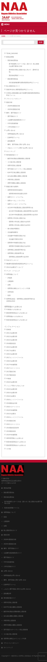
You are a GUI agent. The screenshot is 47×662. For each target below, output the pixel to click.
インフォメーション (12, 327)
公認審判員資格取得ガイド (17, 120)
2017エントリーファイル (14, 357)
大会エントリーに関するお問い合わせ (20, 148)
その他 (8, 449)
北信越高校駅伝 (13, 232)
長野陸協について (12, 274)
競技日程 (9, 102)
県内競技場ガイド (12, 155)
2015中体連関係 (11, 435)
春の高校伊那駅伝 (14, 229)
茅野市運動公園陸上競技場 (17, 183)
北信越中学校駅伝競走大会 (17, 236)
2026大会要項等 (11, 361)
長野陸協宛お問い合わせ (16, 134)
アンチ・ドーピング (13, 271)
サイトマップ (10, 151)
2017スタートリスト (13, 368)
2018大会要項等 (11, 382)
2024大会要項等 (11, 347)
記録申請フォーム (14, 137)
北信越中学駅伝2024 (16, 239)
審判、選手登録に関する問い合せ (19, 144)
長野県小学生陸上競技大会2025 (19, 222)
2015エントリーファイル (14, 417)
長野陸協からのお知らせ (14, 316)
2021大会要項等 (11, 333)
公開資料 (11, 281)
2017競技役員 (11, 375)
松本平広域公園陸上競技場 (17, 172)
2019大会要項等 (11, 389)
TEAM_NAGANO (12, 53)
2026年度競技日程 (14, 106)
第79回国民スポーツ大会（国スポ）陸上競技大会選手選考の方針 (24, 65)
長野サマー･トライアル (15, 197)
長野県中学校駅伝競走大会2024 (19, 246)
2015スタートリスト (13, 424)
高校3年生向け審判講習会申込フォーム (19, 89)
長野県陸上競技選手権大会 (17, 250)
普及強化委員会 (13, 60)
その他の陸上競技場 (14, 162)
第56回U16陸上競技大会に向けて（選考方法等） (24, 71)
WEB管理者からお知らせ (14, 438)
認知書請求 (11, 141)
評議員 (10, 278)
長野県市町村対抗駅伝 (15, 190)
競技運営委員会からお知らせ (16, 445)
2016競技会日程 (11, 403)
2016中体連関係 (11, 410)
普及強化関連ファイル (16, 75)
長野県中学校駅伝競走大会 (17, 243)
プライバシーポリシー (13, 99)
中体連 (8, 378)
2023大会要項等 (11, 340)
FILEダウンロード (12, 260)
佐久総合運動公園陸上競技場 (17, 176)
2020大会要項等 (11, 393)
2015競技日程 (11, 421)
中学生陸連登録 (13, 123)
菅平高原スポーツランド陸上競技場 (20, 169)
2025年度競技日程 (14, 109)
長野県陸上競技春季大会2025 (19, 257)
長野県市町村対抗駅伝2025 (18, 194)
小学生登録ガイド (14, 127)
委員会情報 (10, 57)
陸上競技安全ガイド (13, 86)
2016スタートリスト (13, 407)
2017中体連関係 (11, 364)
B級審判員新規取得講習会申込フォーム (19, 264)
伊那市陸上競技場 (14, 179)
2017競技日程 (11, 371)
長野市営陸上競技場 (14, 165)
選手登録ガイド (13, 116)
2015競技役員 (11, 431)
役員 (9, 295)
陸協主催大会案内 (12, 186)
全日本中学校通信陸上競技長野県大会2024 (23, 215)
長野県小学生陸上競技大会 (17, 218)
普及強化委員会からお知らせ (16, 442)
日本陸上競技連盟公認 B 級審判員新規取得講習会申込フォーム (23, 94)
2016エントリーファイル (14, 399)
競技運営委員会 (13, 79)
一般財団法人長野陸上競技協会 (20, 656)
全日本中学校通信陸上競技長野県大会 (20, 207)
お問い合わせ (10, 130)
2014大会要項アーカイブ (14, 267)
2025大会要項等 (11, 354)
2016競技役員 (11, 343)
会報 (9, 285)
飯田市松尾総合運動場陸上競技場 (19, 158)
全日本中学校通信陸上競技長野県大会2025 (23, 211)
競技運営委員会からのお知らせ (16, 313)
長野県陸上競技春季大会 (16, 253)
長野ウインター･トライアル (17, 204)
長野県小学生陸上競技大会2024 (19, 225)
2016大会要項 (11, 396)
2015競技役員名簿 (12, 428)
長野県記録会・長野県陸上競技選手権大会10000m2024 (20, 300)
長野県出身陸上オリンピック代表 (19, 288)
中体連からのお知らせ (13, 309)
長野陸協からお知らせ (13, 307)
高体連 (8, 329)
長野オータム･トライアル (16, 200)
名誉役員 (11, 292)
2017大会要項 (11, 350)
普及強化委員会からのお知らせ (16, 320)
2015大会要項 (11, 414)
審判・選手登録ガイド (13, 113)
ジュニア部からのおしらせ (15, 386)
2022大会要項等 (11, 336)
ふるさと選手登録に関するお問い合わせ (17, 589)
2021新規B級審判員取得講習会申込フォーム (24, 82)
